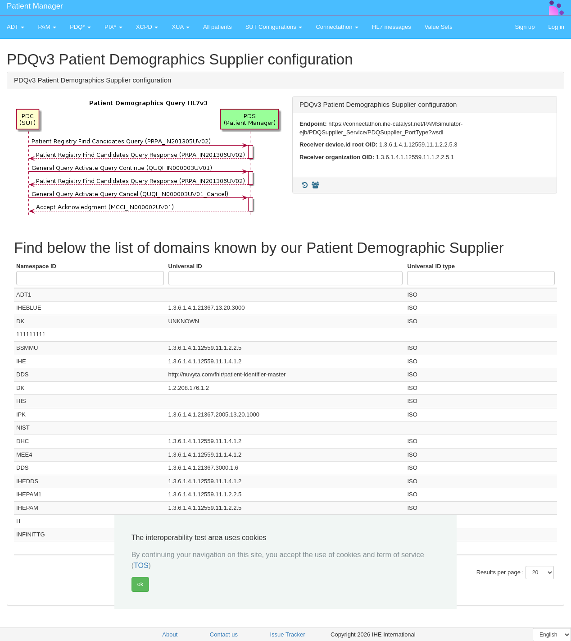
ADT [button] (15, 26)
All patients (217, 26)
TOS (141, 565)
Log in (556, 26)
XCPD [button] (147, 26)
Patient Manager (35, 6)
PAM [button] (47, 26)
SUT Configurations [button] (274, 26)
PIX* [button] (113, 26)
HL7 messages (391, 26)
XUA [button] (181, 26)
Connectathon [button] (337, 26)
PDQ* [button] (80, 26)
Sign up (525, 26)
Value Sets (439, 26)
